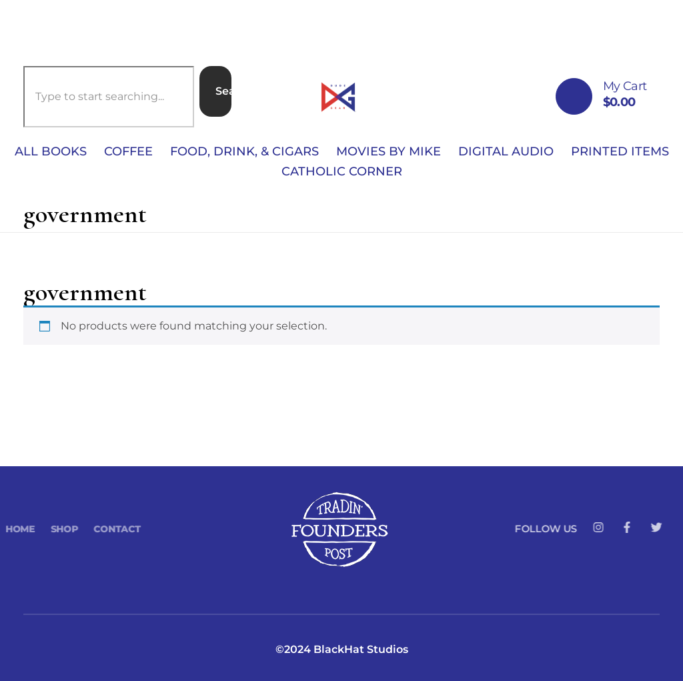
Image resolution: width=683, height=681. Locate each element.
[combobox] (108, 96)
